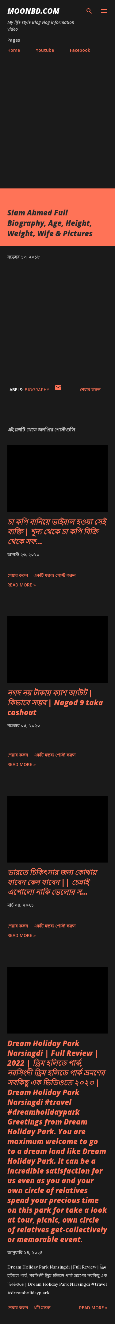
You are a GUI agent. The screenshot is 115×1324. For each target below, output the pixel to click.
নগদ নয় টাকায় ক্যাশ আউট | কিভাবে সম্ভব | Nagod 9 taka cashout (55, 702)
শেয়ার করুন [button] (90, 390)
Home (13, 50)
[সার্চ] (89, 11)
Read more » (21, 585)
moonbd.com (33, 11)
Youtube (45, 50)
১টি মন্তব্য (41, 1308)
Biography (37, 390)
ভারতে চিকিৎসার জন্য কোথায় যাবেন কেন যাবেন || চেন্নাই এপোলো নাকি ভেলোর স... (51, 882)
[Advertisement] (57, 127)
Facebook (80, 50)
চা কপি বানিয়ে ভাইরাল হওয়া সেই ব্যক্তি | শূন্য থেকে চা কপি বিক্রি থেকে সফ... (56, 531)
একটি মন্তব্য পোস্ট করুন (54, 575)
